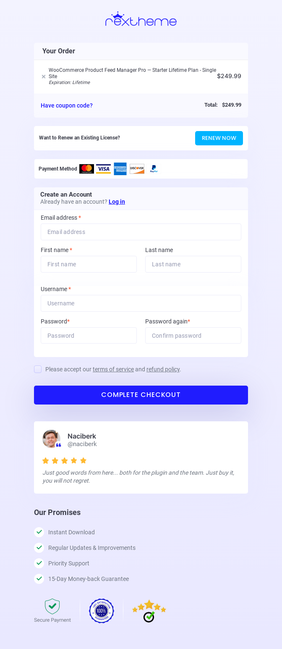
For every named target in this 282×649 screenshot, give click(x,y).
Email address (61, 218)
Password (66, 321)
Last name (159, 250)
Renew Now (219, 138)
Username (67, 289)
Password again (179, 321)
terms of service (113, 369)
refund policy (163, 369)
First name (56, 250)
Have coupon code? (67, 105)
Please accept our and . (113, 370)
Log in (117, 201)
